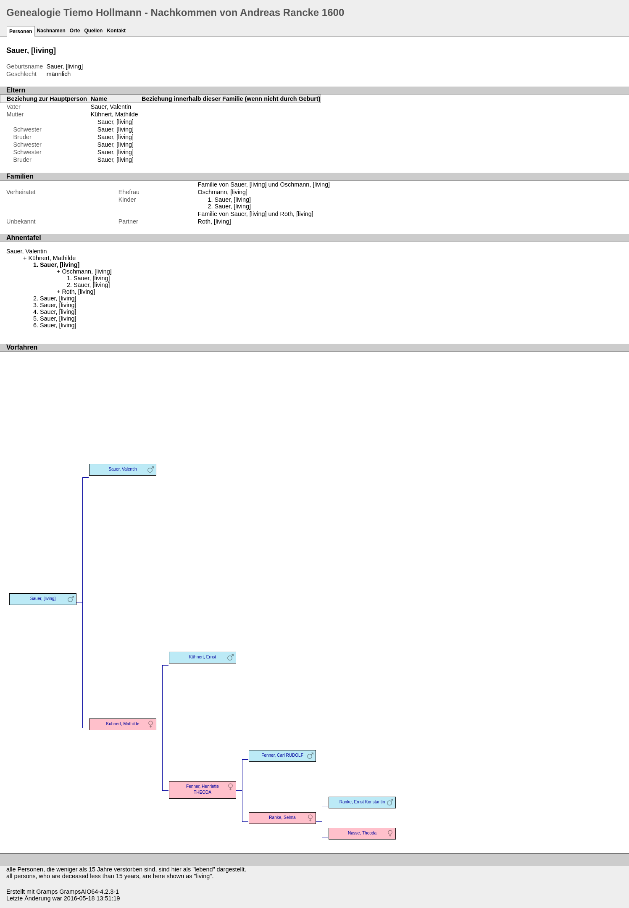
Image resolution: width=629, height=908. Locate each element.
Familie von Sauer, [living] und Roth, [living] (255, 214)
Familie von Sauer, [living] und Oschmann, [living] (264, 184)
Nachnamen (51, 31)
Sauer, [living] (115, 121)
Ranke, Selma (282, 817)
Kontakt (116, 31)
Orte (75, 31)
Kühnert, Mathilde (114, 114)
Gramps (47, 891)
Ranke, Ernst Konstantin (362, 802)
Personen (20, 31)
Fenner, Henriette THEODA (202, 789)
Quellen (93, 31)
